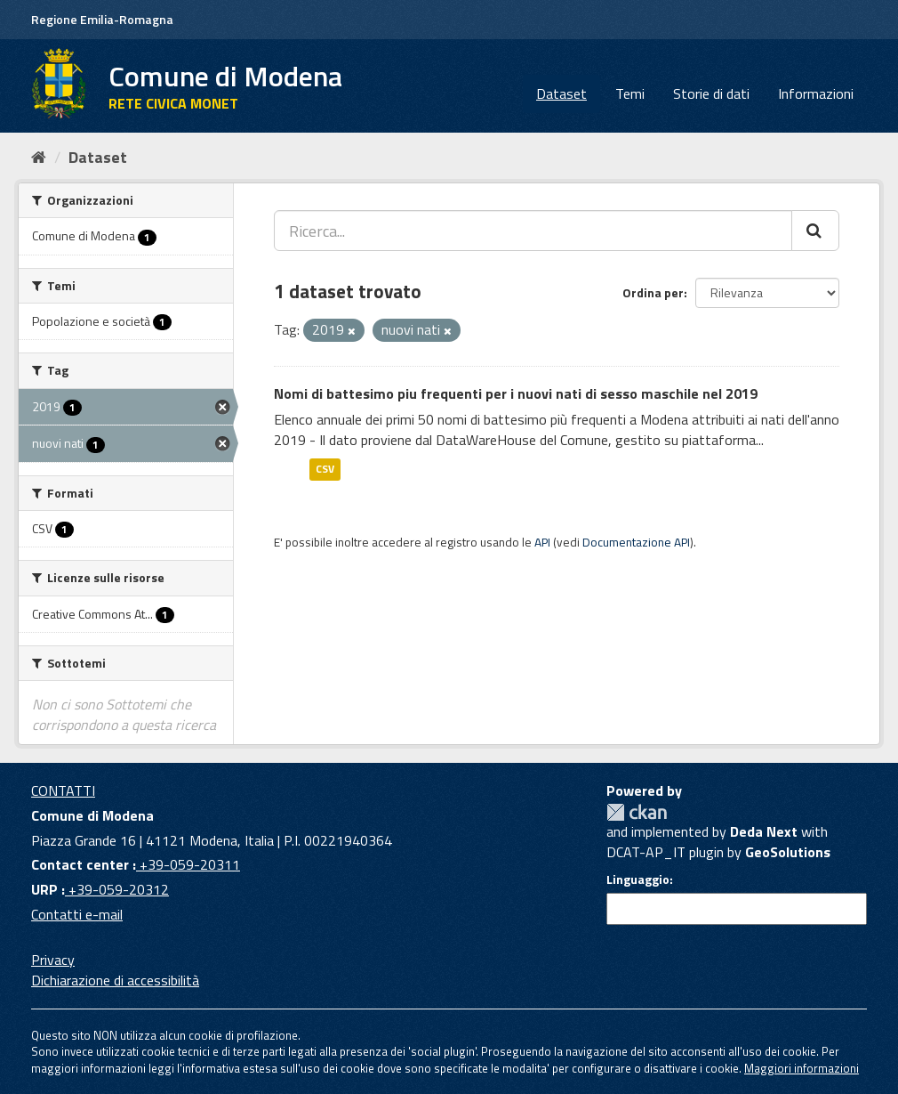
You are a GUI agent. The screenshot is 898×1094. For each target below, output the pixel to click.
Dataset (561, 93)
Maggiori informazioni (801, 1068)
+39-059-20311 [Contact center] (188, 864)
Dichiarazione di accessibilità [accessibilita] (115, 980)
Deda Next (764, 831)
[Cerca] (815, 230)
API (542, 542)
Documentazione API (636, 542)
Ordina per (653, 292)
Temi (630, 93)
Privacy (53, 959)
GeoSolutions (787, 852)
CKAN (636, 812)
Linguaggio (637, 879)
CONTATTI (63, 790)
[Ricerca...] (533, 230)
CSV (325, 468)
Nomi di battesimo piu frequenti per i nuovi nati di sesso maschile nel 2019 (516, 393)
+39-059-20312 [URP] (117, 889)
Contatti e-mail (77, 914)
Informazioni (816, 93)
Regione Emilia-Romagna (102, 19)
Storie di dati (711, 93)
